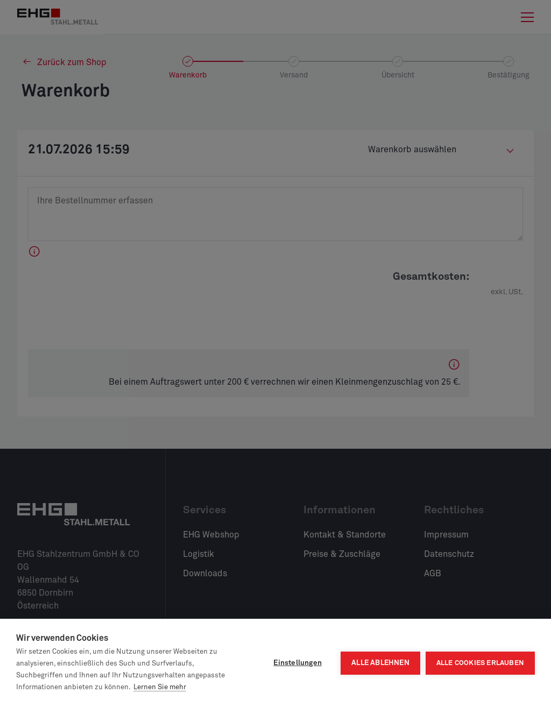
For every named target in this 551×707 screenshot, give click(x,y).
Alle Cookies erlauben (480, 663)
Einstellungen (297, 663)
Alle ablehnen (380, 663)
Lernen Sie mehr (159, 687)
